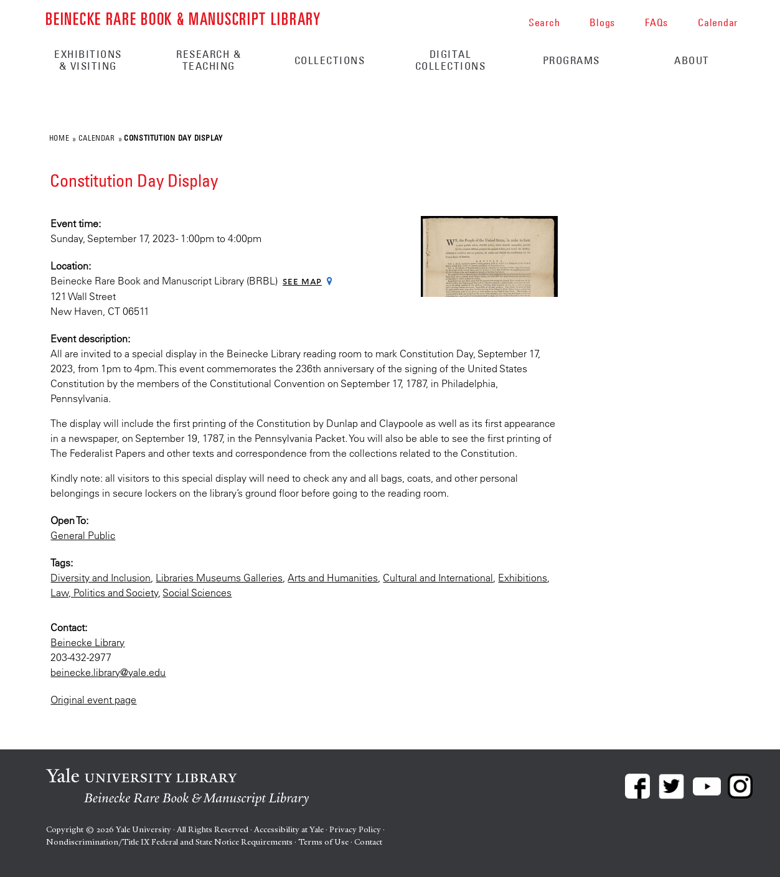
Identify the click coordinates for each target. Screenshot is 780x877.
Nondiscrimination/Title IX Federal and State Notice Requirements (169, 842)
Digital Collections (450, 60)
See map (302, 281)
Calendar (96, 138)
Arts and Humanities (333, 577)
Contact (368, 842)
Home (59, 138)
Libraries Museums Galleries (219, 577)
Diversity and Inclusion (100, 577)
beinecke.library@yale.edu (108, 672)
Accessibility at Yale (289, 829)
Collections (329, 60)
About (692, 60)
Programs (571, 60)
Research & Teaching (208, 60)
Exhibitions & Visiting (88, 60)
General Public (82, 535)
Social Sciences (197, 592)
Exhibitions (522, 577)
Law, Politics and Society (104, 592)
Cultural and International (438, 577)
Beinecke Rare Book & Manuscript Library (183, 18)
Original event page (93, 699)
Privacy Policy (355, 829)
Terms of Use (323, 842)
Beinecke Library (87, 642)
